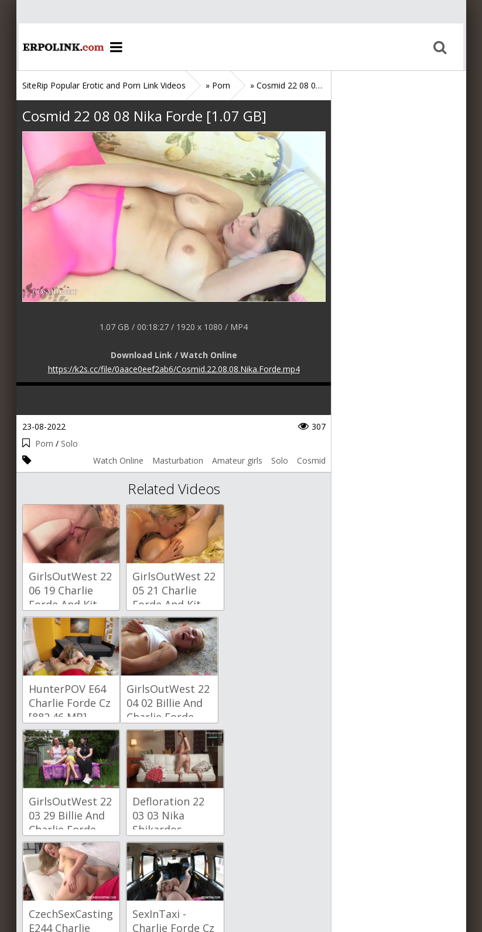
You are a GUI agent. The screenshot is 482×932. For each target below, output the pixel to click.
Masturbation (177, 460)
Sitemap (72, 876)
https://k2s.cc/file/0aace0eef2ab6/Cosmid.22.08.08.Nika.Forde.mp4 (174, 369)
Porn (44, 443)
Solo (69, 443)
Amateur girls (237, 460)
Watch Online (118, 460)
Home (60, 46)
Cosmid (311, 460)
